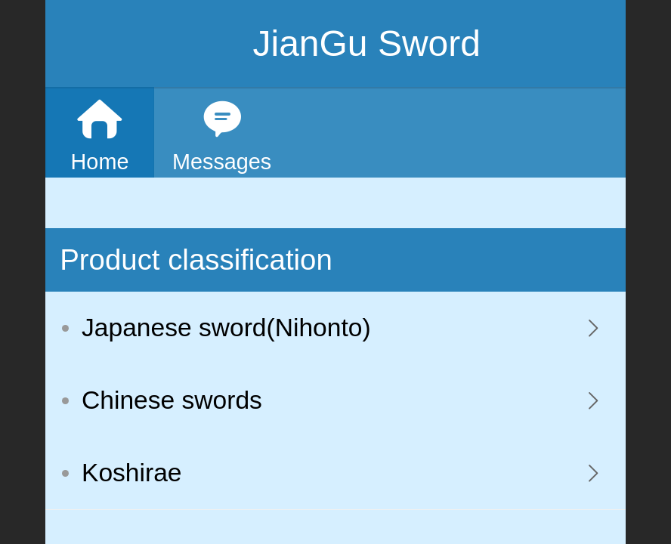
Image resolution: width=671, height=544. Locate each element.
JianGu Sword (366, 43)
